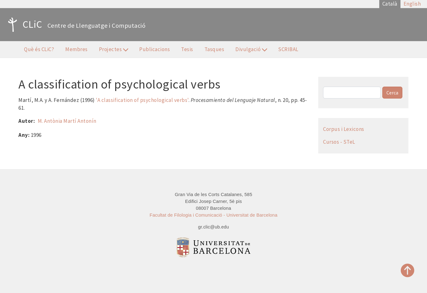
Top (407, 270)
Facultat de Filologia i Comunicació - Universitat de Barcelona (213, 215)
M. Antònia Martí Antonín (67, 121)
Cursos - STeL (339, 141)
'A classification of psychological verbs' (142, 100)
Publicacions (154, 49)
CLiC (23, 24)
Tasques (214, 49)
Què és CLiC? (39, 49)
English (412, 3)
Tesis (187, 49)
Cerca (392, 92)
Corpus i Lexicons (343, 129)
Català (389, 3)
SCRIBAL (288, 49)
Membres (76, 49)
